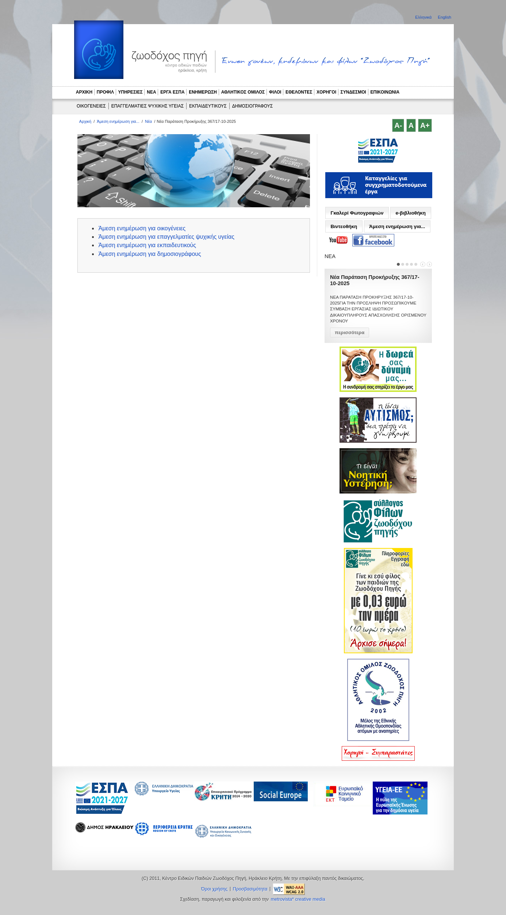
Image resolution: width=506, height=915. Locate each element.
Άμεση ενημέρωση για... (118, 121)
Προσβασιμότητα (250, 889)
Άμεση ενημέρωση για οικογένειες (142, 228)
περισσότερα (349, 332)
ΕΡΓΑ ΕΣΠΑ (172, 92)
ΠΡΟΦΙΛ (105, 92)
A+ (425, 125)
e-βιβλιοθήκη (410, 213)
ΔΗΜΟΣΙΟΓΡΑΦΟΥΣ (252, 106)
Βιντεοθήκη (343, 226)
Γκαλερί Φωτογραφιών (356, 213)
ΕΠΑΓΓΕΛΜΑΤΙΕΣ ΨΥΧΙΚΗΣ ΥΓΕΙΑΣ (147, 106)
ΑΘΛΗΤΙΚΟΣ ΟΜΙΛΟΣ (243, 92)
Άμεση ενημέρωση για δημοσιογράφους (150, 254)
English (444, 17)
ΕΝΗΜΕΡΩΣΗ (203, 92)
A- (398, 125)
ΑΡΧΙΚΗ (84, 92)
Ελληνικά (424, 17)
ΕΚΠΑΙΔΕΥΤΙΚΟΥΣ (208, 106)
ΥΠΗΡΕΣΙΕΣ (130, 92)
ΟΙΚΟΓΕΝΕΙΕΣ (91, 106)
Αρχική (85, 121)
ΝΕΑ (151, 92)
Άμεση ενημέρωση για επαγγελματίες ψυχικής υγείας (166, 237)
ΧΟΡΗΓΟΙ (326, 92)
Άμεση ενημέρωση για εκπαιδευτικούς (147, 245)
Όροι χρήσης (214, 889)
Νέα (148, 121)
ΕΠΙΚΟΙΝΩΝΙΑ (385, 92)
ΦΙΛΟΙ (275, 92)
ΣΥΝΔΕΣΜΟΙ (353, 92)
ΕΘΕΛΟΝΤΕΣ (299, 92)
